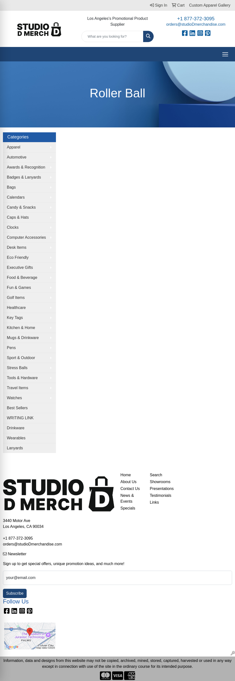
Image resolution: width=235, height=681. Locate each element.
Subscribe (14, 593)
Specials (127, 508)
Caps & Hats (18, 217)
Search (156, 475)
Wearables (16, 438)
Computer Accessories (26, 237)
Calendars (16, 197)
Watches (14, 398)
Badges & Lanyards (24, 177)
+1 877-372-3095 (195, 18)
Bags (11, 187)
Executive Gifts (20, 267)
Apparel (13, 147)
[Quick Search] (112, 36)
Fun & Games (19, 287)
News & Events (127, 498)
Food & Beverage (22, 277)
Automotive (16, 157)
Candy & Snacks (21, 207)
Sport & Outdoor (21, 358)
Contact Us (130, 489)
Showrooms (160, 482)
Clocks (13, 227)
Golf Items (16, 297)
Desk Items (16, 247)
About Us (128, 482)
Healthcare (16, 308)
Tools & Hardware (22, 378)
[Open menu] (225, 54)
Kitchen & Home (21, 328)
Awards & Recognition (26, 167)
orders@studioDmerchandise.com (195, 24)
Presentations (161, 489)
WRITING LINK (20, 418)
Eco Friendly (18, 257)
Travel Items (17, 388)
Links (154, 502)
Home (125, 475)
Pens (11, 348)
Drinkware (15, 428)
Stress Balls (17, 368)
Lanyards (15, 448)
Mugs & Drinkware (23, 338)
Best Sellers (17, 408)
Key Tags (15, 318)
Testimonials (160, 495)
